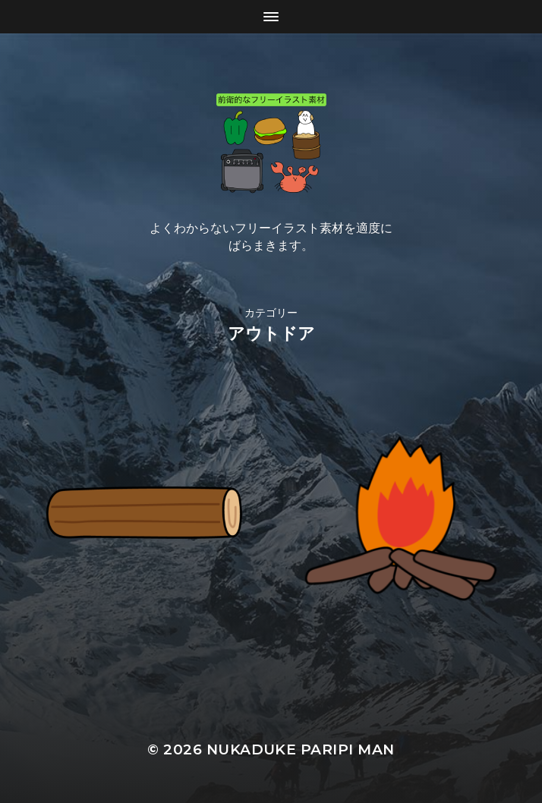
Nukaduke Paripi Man (300, 749)
